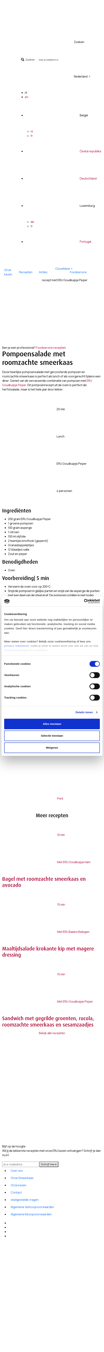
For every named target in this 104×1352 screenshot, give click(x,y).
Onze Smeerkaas (22, 1178)
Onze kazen (18, 1185)
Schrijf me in (49, 1164)
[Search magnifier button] (28, 59)
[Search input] (68, 59)
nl (32, 131)
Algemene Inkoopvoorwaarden (31, 1214)
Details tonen (84, 712)
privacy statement (16, 645)
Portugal (85, 242)
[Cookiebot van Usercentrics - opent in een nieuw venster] (84, 601)
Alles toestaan (52, 723)
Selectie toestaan (52, 735)
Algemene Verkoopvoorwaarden (32, 1207)
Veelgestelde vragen (25, 1200)
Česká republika (90, 151)
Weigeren (52, 747)
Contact (16, 1192)
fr (32, 136)
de (32, 222)
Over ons (17, 1171)
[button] (60, 269)
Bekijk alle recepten (52, 1033)
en (26, 97)
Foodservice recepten (51, 348)
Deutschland (88, 178)
